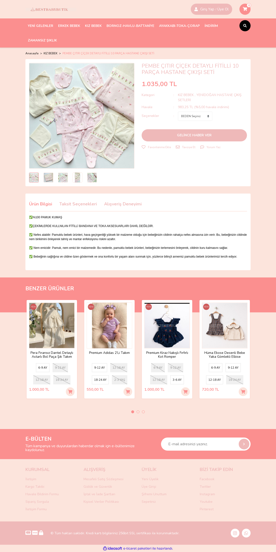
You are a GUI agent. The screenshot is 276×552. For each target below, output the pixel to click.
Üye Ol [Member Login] (223, 9)
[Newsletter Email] (206, 444)
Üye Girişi (149, 486)
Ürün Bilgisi (40, 204)
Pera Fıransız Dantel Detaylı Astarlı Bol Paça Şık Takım (52, 355)
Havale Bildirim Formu (42, 494)
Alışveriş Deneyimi (123, 204)
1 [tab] (132, 411)
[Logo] (50, 9)
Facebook (207, 479)
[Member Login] (196, 9)
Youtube (206, 501)
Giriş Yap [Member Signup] (207, 9)
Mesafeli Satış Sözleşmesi (103, 479)
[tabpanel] (52, 349)
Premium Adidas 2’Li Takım (109, 353)
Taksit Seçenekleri (78, 204)
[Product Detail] (33, 307)
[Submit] (244, 444)
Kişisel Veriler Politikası (101, 501)
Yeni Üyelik (150, 479)
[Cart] (245, 9)
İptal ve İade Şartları (99, 494)
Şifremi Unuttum (154, 494)
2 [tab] (138, 411)
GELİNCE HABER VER (194, 135)
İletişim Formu (36, 509)
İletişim (30, 479)
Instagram (207, 494)
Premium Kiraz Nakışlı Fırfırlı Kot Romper (167, 355)
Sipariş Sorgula (37, 501)
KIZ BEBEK (186, 95)
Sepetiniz (149, 501)
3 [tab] (143, 411)
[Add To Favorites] (156, 147)
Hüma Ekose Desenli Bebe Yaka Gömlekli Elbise (224, 355)
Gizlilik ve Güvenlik (98, 486)
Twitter (205, 486)
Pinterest (207, 509)
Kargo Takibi (34, 486)
